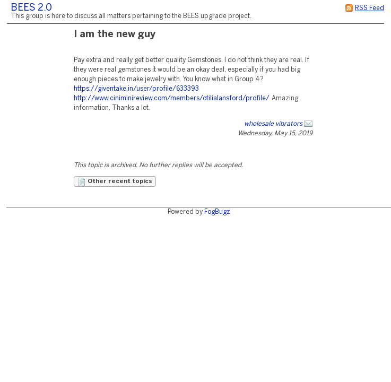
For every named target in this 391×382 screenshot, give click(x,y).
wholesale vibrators (273, 124)
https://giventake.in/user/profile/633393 (136, 89)
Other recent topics (114, 182)
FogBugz (217, 212)
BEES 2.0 (31, 8)
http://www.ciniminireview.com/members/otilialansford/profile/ (172, 98)
